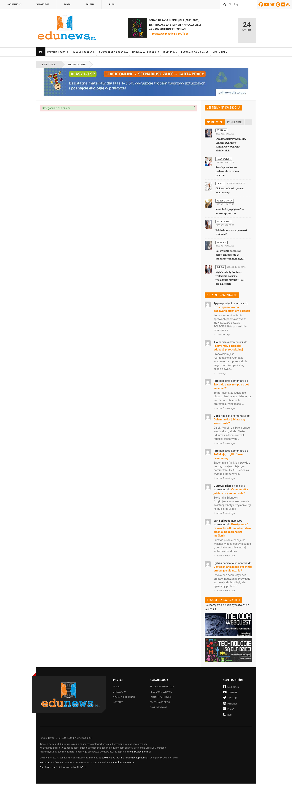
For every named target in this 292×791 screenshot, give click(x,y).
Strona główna (40, 51)
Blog (112, 4)
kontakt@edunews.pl (140, 751)
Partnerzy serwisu (161, 697)
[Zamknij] (194, 106)
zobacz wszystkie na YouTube (170, 33)
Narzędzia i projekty (146, 53)
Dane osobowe (158, 707)
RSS (288, 4)
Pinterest (278, 4)
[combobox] (238, 4)
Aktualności (14, 4)
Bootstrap (45, 762)
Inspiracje (171, 53)
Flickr (283, 4)
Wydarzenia (42, 4)
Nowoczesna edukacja (114, 53)
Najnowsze (215, 122)
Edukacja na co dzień (196, 53)
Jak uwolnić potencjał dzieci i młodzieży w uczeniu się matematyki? (230, 254)
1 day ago (220, 373)
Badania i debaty (58, 53)
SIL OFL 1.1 (82, 767)
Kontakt (118, 702)
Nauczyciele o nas (124, 697)
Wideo (67, 4)
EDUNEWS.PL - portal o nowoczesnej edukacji (124, 757)
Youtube (267, 4)
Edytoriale (220, 52)
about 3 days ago (224, 408)
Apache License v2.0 (123, 762)
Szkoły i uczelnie (84, 53)
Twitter (273, 4)
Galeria (90, 4)
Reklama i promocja (162, 686)
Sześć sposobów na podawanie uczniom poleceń (227, 171)
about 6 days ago (224, 443)
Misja (116, 686)
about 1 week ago (224, 478)
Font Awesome (47, 767)
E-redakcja (119, 692)
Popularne (234, 122)
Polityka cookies (160, 702)
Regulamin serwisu (161, 692)
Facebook (261, 4)
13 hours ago (222, 334)
